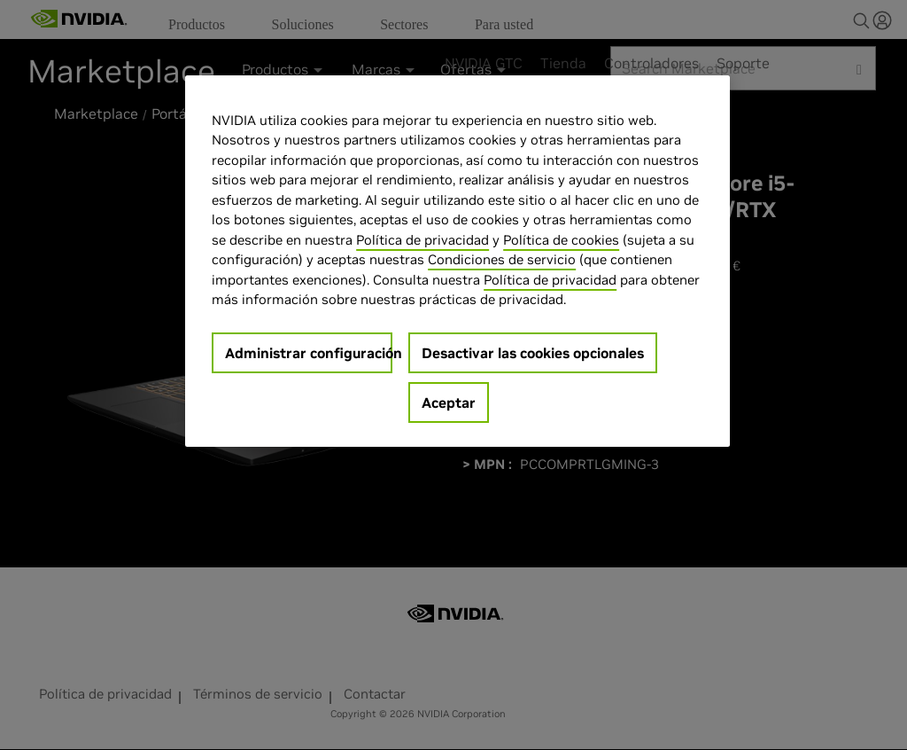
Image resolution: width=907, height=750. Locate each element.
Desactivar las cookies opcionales (533, 353)
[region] (457, 261)
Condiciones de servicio (502, 259)
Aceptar (449, 402)
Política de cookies (561, 239)
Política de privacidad (422, 239)
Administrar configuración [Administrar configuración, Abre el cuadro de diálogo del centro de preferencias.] (308, 353)
